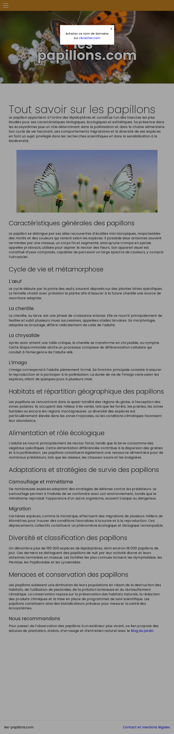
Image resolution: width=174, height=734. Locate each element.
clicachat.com (89, 38)
